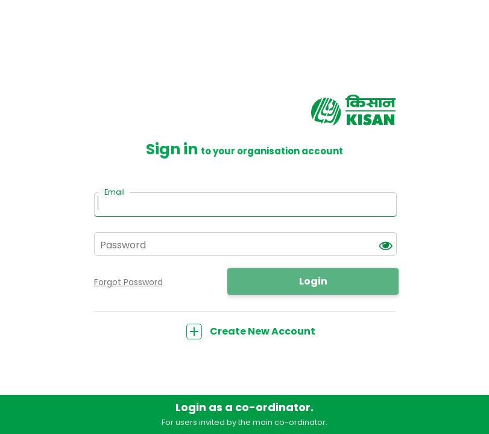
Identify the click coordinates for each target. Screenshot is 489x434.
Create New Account (250, 331)
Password (123, 245)
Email (114, 192)
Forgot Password (128, 282)
